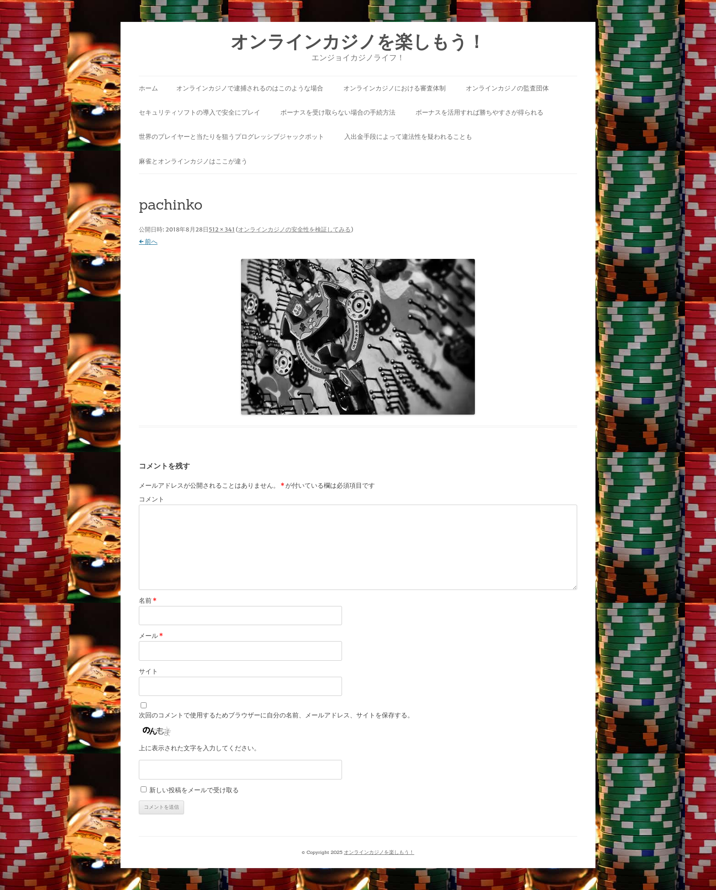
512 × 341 (222, 229)
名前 (148, 600)
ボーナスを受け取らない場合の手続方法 (337, 112)
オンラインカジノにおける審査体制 (394, 88)
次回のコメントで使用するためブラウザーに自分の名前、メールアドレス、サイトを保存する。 (276, 715)
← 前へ (148, 241)
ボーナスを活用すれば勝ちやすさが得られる (479, 112)
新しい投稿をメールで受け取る (194, 790)
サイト (148, 671)
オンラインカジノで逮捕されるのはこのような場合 (249, 88)
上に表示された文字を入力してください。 (199, 748)
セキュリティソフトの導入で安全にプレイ (199, 112)
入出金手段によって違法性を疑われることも (408, 136)
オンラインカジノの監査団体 (507, 88)
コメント (151, 499)
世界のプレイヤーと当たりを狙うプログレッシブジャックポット (231, 136)
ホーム (148, 88)
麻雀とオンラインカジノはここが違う (193, 161)
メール (151, 636)
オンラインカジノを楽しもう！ (358, 42)
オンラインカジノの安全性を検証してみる (294, 229)
